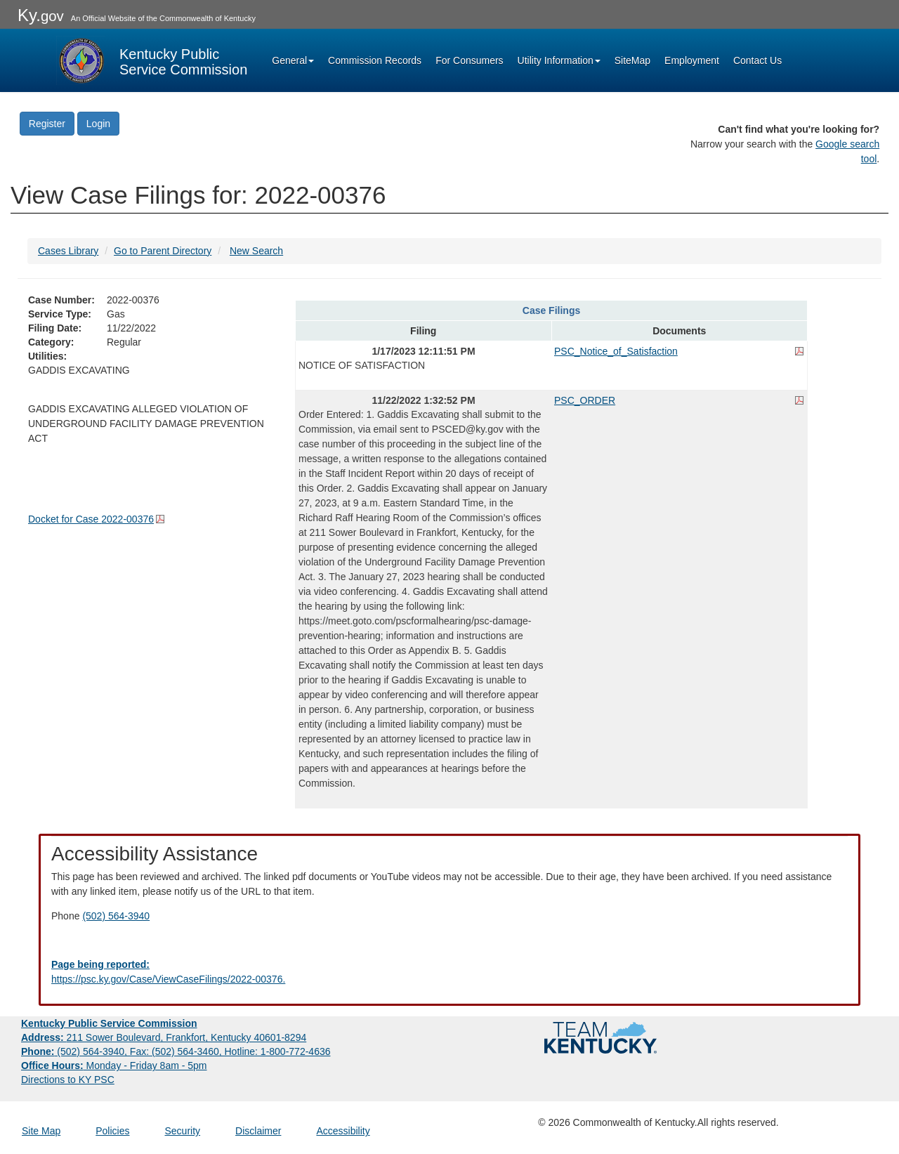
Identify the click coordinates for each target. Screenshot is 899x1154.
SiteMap (632, 60)
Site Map (41, 1130)
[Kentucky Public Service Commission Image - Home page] (151, 60)
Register (47, 123)
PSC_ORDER (584, 400)
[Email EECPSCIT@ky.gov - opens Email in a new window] (449, 972)
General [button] (293, 60)
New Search (256, 250)
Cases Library (68, 250)
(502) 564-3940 (116, 916)
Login (98, 123)
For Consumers (469, 60)
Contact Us (757, 60)
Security (183, 1130)
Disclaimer (258, 1130)
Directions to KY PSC (67, 1079)
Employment (691, 60)
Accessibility (342, 1130)
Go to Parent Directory (162, 250)
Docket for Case (91, 519)
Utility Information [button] (559, 60)
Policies (112, 1130)
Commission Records (374, 60)
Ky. (41, 15)
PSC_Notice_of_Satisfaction (616, 351)
